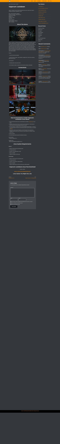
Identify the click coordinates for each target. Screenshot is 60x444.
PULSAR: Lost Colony (41, 28)
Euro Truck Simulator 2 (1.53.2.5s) (43, 8)
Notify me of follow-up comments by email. (17, 203)
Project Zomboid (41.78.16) (42, 10)
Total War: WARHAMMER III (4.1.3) (43, 23)
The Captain (40, 31)
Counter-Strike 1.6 (41, 6)
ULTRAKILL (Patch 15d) (41, 19)
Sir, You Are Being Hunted (41, 38)
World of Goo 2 (40, 29)
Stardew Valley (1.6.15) (41, 17)
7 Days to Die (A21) (45, 72)
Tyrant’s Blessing (40, 32)
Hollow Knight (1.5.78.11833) (42, 21)
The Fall (39, 41)
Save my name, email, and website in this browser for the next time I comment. (22, 202)
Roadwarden (40, 35)
